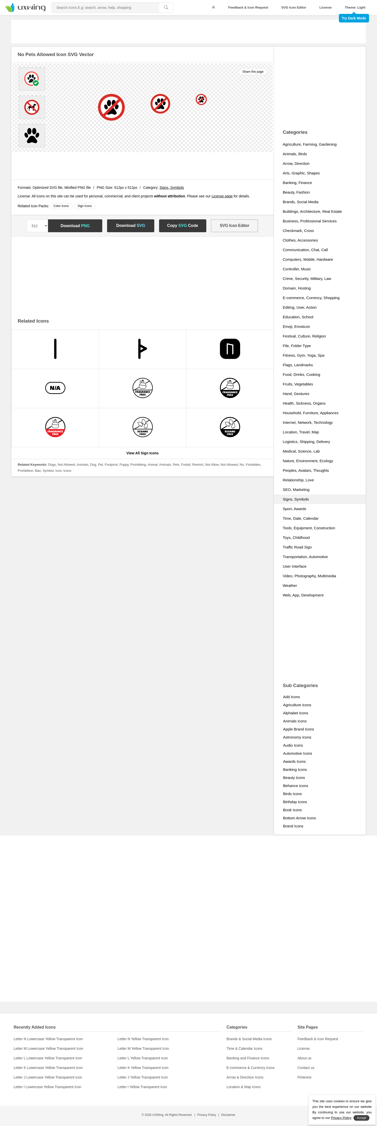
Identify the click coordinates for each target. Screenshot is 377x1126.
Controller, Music (297, 269)
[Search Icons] (105, 8)
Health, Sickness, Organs (304, 403)
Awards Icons (294, 761)
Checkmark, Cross (298, 230)
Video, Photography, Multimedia (309, 576)
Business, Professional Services (310, 221)
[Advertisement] (189, 31)
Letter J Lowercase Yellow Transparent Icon (48, 1077)
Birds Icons (292, 794)
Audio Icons (293, 745)
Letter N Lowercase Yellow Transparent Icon (48, 1039)
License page (222, 196)
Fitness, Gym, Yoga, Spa (303, 355)
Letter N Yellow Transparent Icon (143, 1039)
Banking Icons (295, 769)
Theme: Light (355, 7)
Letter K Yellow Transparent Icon (143, 1068)
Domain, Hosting (297, 288)
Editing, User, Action (300, 307)
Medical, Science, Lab (301, 451)
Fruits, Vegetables (298, 384)
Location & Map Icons (244, 1087)
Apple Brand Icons (298, 729)
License (325, 7)
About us (304, 1058)
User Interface (295, 566)
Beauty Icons (294, 777)
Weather (290, 585)
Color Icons (61, 206)
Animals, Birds (295, 154)
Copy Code (182, 225)
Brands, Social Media (301, 202)
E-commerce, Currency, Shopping (311, 298)
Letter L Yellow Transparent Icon (143, 1058)
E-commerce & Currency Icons (251, 1068)
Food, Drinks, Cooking (301, 374)
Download (75, 226)
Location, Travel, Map (301, 432)
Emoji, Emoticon (296, 326)
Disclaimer (228, 1115)
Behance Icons (295, 785)
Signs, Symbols (172, 188)
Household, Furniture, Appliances (311, 413)
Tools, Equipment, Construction (309, 528)
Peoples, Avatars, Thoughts (306, 470)
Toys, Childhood (296, 537)
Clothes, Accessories (300, 240)
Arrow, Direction (296, 163)
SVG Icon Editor (293, 7)
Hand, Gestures (296, 393)
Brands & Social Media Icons (249, 1039)
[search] (166, 8)
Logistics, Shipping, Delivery (306, 441)
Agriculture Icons (297, 705)
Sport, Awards (294, 509)
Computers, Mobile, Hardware (308, 259)
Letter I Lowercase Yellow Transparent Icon (47, 1087)
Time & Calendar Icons (244, 1048)
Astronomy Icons (297, 737)
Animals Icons (295, 721)
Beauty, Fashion (296, 192)
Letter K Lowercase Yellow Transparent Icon (48, 1068)
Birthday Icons (295, 802)
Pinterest (304, 1077)
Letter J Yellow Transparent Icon (143, 1077)
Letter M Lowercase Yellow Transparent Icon (48, 1048)
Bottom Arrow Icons (299, 818)
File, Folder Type (297, 346)
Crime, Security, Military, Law (307, 278)
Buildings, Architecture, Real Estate (312, 211)
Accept (361, 1118)
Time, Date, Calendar (301, 518)
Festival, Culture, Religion (304, 336)
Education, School (298, 317)
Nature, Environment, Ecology (308, 461)
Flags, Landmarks (298, 365)
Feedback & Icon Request (248, 7)
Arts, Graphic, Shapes (301, 173)
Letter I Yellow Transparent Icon (142, 1087)
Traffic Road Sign (297, 547)
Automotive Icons (297, 753)
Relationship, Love (298, 480)
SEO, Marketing (296, 489)
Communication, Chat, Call (305, 250)
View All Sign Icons (143, 453)
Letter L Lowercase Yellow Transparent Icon (48, 1058)
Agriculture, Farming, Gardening (310, 144)
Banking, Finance (297, 182)
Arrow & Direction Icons (245, 1077)
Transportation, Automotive (305, 557)
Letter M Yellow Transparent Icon (143, 1048)
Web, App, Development (303, 595)
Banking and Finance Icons (248, 1058)
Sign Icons (85, 206)
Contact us (305, 1068)
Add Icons (291, 697)
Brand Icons (293, 826)
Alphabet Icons (295, 713)
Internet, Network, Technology (308, 422)
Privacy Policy (206, 1115)
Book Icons (292, 810)
